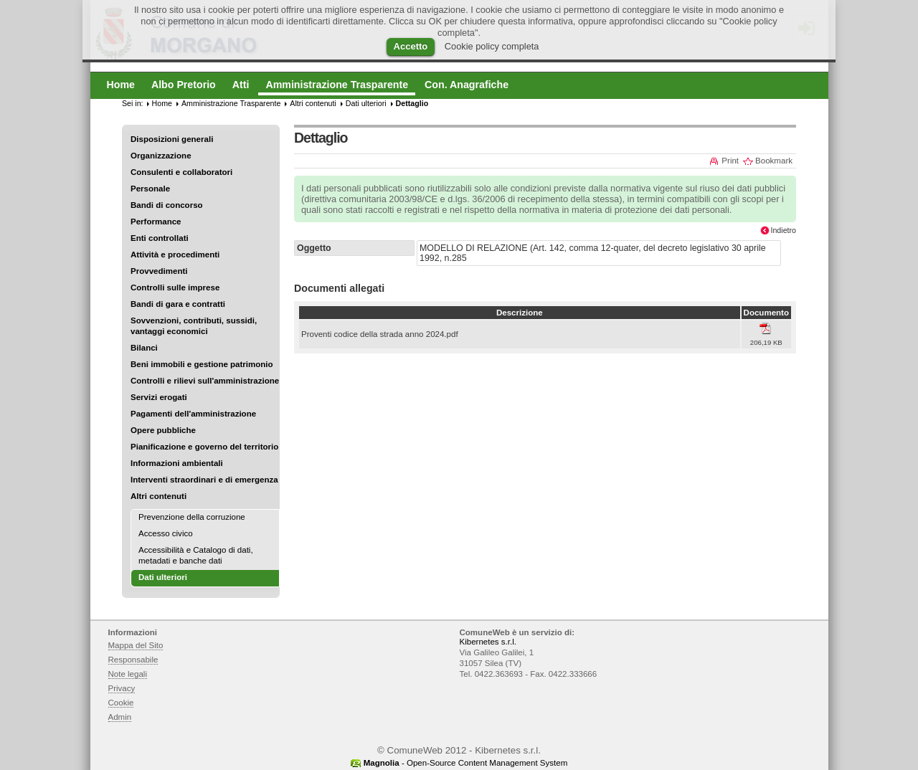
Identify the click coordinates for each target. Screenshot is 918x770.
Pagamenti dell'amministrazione (193, 413)
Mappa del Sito (136, 645)
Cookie (121, 702)
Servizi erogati (159, 397)
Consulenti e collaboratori (181, 172)
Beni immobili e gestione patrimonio (202, 364)
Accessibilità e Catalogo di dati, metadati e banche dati (195, 555)
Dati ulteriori (366, 103)
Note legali (128, 674)
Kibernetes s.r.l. (488, 641)
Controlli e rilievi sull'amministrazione (205, 380)
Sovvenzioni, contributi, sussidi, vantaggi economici (194, 326)
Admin (120, 717)
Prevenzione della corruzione (191, 517)
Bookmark (773, 160)
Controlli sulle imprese (175, 287)
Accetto (411, 46)
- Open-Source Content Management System (466, 763)
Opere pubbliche (163, 430)
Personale (150, 188)
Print (730, 160)
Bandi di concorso (167, 205)
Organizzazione (161, 155)
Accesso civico (165, 533)
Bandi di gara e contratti (178, 304)
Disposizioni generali (172, 139)
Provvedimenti (159, 271)
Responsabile (133, 659)
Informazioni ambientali (177, 463)
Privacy (122, 688)
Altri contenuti (158, 496)
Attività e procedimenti (175, 254)
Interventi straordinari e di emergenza (204, 479)
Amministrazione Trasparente (230, 103)
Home (162, 103)
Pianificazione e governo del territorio (204, 446)
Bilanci (144, 347)
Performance (156, 221)
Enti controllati (160, 238)
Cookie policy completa (492, 46)
